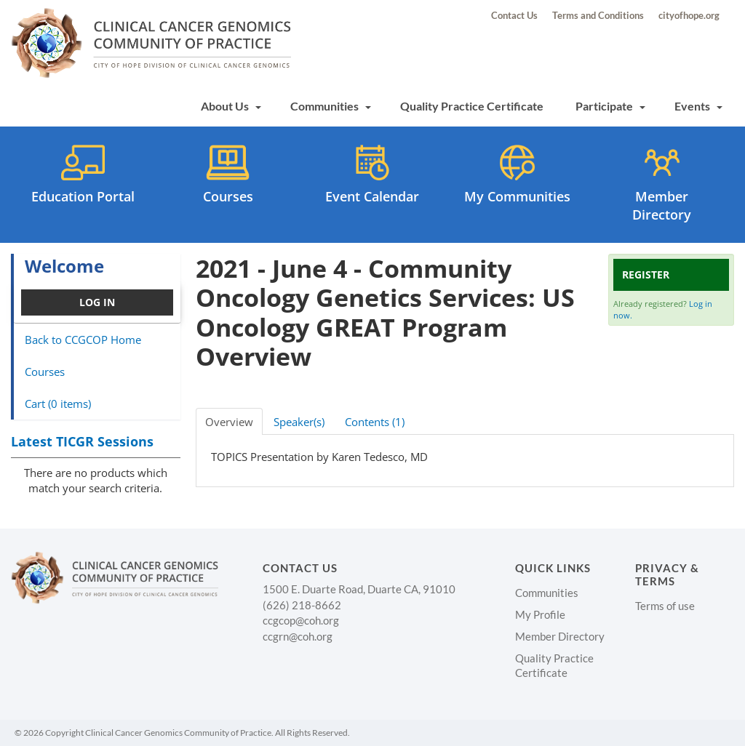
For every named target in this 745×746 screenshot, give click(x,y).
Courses (45, 371)
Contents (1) (375, 421)
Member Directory (560, 636)
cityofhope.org (689, 15)
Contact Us (514, 15)
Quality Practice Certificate (471, 106)
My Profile (540, 614)
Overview (229, 421)
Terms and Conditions (598, 15)
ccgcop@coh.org (301, 620)
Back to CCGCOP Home (83, 339)
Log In (97, 302)
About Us (231, 106)
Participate (610, 106)
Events (698, 106)
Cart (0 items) (58, 403)
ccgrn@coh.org (297, 636)
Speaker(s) (299, 421)
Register (645, 274)
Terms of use (665, 605)
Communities (330, 106)
